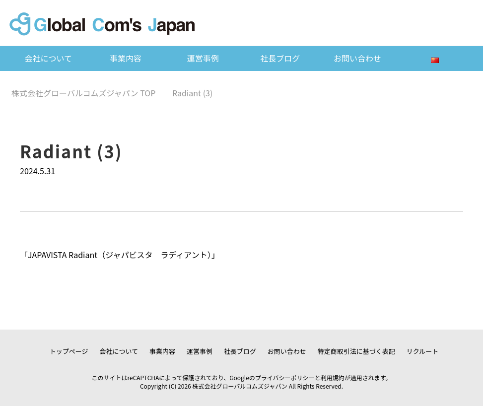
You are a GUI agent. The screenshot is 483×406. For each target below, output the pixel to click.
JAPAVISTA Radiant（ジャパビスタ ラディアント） (119, 255)
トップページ (69, 351)
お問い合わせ (357, 58)
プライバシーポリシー (285, 377)
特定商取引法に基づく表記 (356, 351)
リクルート (423, 351)
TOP (83, 93)
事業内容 (125, 58)
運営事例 (203, 58)
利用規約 (333, 377)
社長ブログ (280, 58)
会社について (48, 58)
